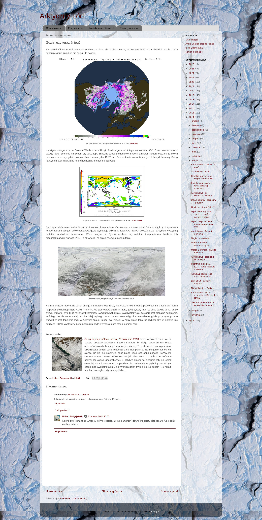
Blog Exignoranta (194, 48)
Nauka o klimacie (194, 52)
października (198, 130)
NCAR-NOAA (137, 220)
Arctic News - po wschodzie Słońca (201, 194)
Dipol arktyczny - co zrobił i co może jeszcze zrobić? (201, 214)
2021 (192, 86)
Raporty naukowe (129, 28)
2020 (192, 90)
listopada (196, 125)
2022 (192, 82)
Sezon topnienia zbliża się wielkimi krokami (202, 303)
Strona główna (54, 28)
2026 (192, 64)
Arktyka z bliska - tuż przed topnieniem (201, 275)
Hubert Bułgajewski (72, 416)
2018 (192, 99)
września (196, 134)
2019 (192, 95)
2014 (192, 117)
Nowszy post (54, 491)
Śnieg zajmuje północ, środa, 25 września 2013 (111, 339)
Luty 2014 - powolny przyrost (201, 282)
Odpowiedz (59, 403)
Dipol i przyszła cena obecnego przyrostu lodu (202, 224)
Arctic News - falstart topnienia (201, 232)
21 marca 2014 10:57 (99, 416)
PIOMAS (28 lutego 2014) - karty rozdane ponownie (203, 267)
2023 (192, 77)
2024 (192, 73)
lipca (194, 143)
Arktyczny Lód (62, 16)
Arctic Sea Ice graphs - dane (199, 44)
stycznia (196, 315)
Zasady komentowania (101, 28)
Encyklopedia (75, 28)
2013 (192, 320)
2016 (192, 108)
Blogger (155, 511)
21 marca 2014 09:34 (78, 394)
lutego (195, 310)
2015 (192, 112)
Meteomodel (191, 39)
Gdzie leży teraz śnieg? (203, 207)
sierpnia (196, 138)
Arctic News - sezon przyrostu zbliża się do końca (203, 295)
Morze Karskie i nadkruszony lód (200, 244)
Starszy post (169, 491)
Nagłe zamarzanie (200, 238)
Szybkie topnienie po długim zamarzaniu (202, 177)
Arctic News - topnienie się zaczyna (202, 258)
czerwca (196, 147)
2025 (192, 68)
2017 (192, 104)
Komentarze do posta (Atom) (72, 498)
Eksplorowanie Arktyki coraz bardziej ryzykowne (202, 186)
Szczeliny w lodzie (200, 171)
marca (195, 160)
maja (194, 151)
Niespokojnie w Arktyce (202, 288)
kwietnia (196, 156)
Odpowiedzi (63, 410)
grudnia (196, 121)
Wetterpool (134, 143)
